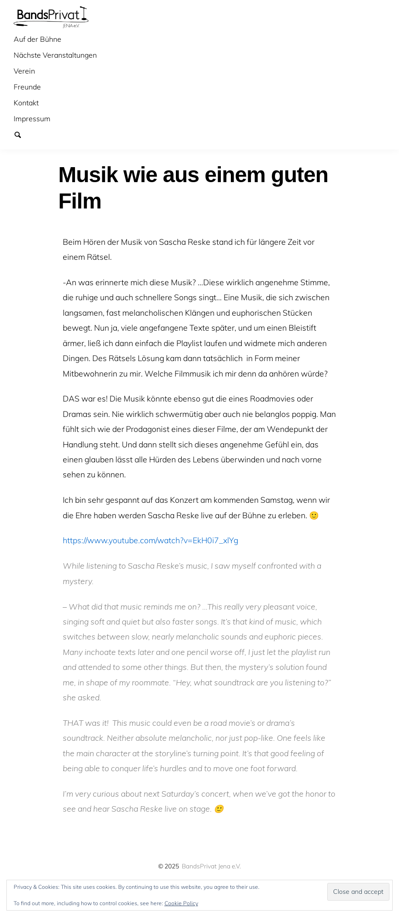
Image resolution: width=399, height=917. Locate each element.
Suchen (22, 134)
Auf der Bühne (37, 39)
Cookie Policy (181, 903)
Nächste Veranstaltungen (55, 54)
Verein (24, 70)
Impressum (32, 118)
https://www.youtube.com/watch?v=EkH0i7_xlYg (150, 540)
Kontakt (26, 102)
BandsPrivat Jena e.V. (211, 866)
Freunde (27, 86)
